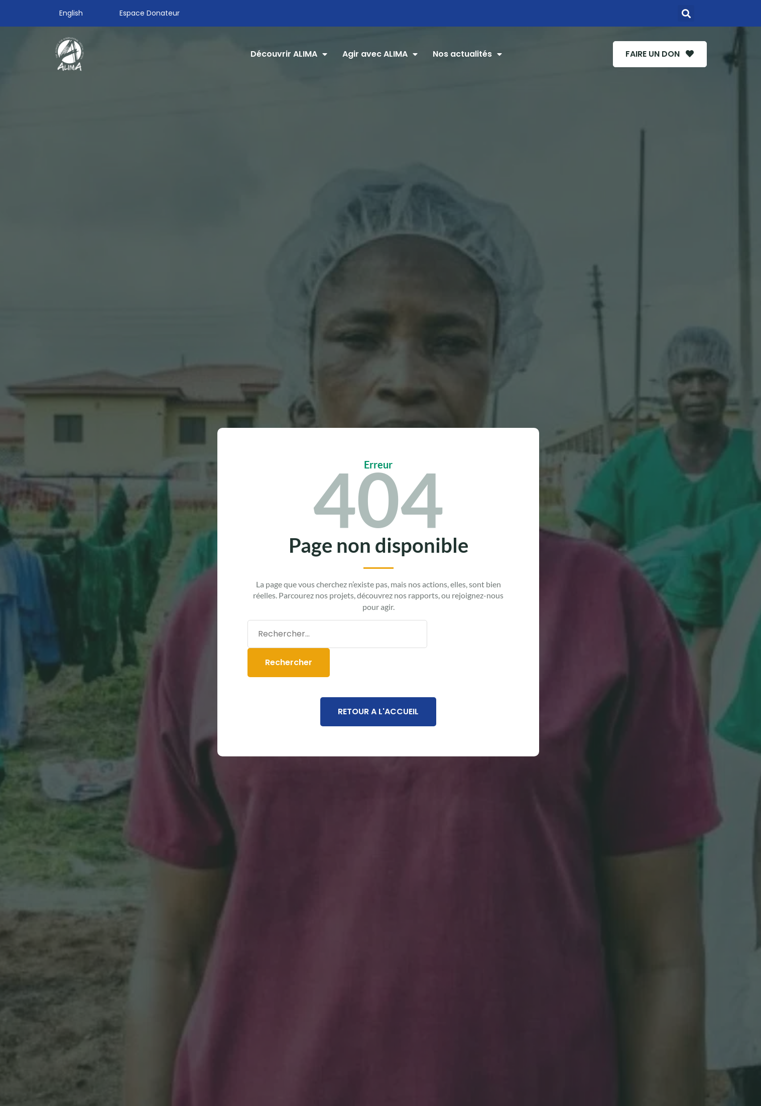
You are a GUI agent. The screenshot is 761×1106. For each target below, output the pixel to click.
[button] (686, 13)
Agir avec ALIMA (375, 54)
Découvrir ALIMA (283, 54)
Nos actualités (462, 54)
